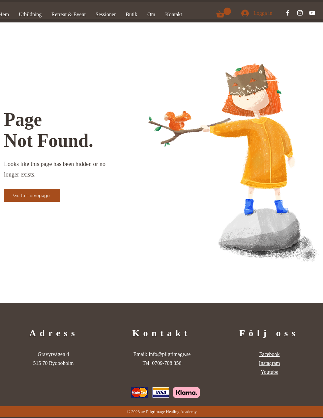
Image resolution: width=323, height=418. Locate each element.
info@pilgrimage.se (170, 354)
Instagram (269, 363)
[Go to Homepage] (32, 195)
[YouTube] (312, 12)
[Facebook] (287, 12)
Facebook (269, 354)
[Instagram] (300, 12)
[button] (223, 12)
